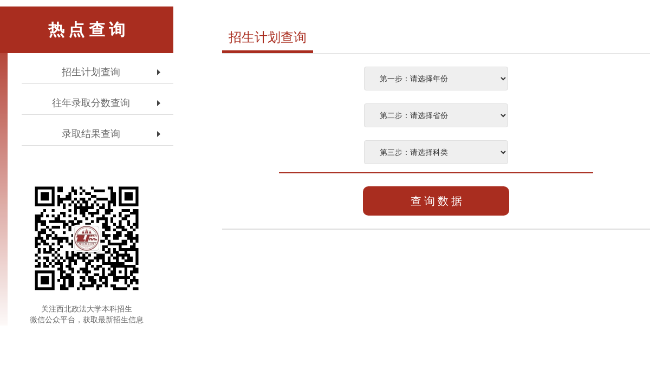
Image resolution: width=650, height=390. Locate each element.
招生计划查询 (91, 72)
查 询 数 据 (436, 201)
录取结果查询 (91, 133)
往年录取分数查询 (91, 103)
